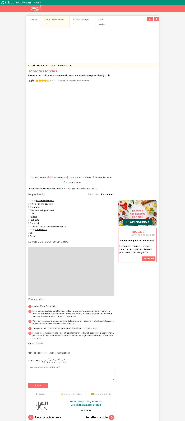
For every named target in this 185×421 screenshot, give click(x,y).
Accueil (33, 19)
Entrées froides (87, 388)
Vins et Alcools (134, 391)
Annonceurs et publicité (41, 411)
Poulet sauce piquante (71, 359)
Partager (41, 307)
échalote (35, 133)
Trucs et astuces (128, 380)
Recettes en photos (46, 65)
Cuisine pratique (81, 21)
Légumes (123, 388)
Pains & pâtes (146, 388)
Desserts (35, 388)
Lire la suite (148, 229)
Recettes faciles (57, 380)
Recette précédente (45, 330)
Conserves (111, 386)
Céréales (86, 386)
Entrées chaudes (69, 388)
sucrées (108, 391)
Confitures (98, 386)
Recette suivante (99, 330)
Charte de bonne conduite (132, 411)
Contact (59, 411)
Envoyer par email (101, 307)
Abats (35, 386)
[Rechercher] (150, 19)
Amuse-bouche (48, 386)
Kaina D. (39, 256)
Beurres (63, 386)
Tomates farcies (64, 65)
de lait (36, 136)
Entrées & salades (50, 388)
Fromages (101, 388)
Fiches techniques (105, 380)
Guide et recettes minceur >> (23, 2)
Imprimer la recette (71, 307)
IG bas (112, 388)
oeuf (33, 126)
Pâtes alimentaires (41, 391)
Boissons (74, 386)
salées (68, 391)
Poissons (57, 391)
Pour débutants (39, 101)
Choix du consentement (122, 413)
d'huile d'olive (41, 142)
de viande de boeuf (45, 113)
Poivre (32, 149)
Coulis (148, 386)
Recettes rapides (54, 101)
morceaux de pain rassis (42, 123)
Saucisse (71, 101)
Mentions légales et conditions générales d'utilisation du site (92, 411)
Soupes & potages (93, 391)
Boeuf (64, 101)
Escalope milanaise (42, 359)
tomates (36, 120)
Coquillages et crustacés (131, 386)
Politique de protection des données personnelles (87, 413)
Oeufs (134, 388)
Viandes (79, 101)
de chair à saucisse (44, 117)
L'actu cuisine (102, 21)
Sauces (78, 391)
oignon (34, 129)
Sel (31, 146)
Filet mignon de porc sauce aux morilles (106, 359)
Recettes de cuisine (54, 21)
